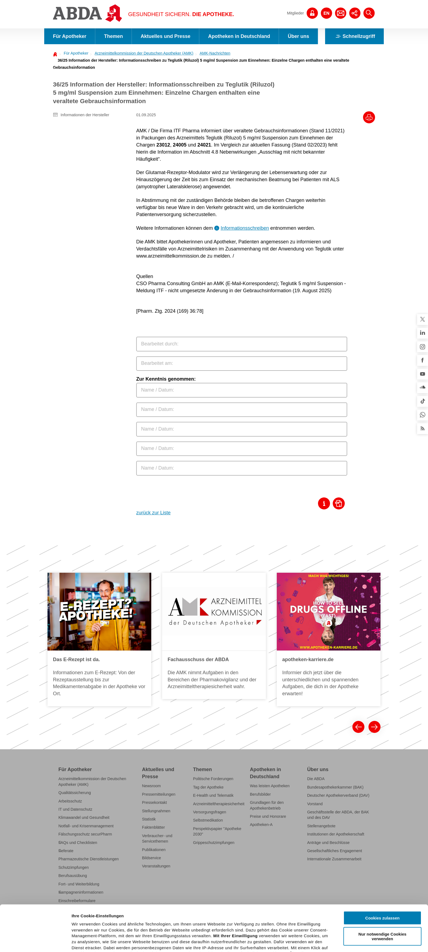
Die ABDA (316, 779)
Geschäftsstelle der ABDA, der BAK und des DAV (338, 815)
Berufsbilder (260, 794)
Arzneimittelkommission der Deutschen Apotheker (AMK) (144, 53)
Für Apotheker (69, 36)
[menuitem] (74, 53)
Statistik (149, 819)
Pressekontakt (154, 802)
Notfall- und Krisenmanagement (86, 826)
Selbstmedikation (208, 820)
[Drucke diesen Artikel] (369, 117)
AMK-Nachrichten (215, 53)
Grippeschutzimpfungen (213, 842)
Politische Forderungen (213, 779)
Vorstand (315, 804)
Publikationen (153, 849)
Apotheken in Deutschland (239, 36)
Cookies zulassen (382, 872)
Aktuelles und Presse (165, 36)
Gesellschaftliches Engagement (334, 851)
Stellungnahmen (156, 811)
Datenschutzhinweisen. (206, 925)
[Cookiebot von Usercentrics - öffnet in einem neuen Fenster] (35, 941)
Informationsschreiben (245, 228)
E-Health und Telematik (213, 795)
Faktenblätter (153, 827)
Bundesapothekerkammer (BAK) (335, 787)
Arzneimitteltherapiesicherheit (218, 804)
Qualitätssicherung (74, 792)
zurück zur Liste (153, 512)
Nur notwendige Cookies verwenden (382, 890)
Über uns (298, 36)
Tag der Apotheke (208, 787)
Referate (65, 851)
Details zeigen (290, 941)
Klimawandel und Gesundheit (83, 817)
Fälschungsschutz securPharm (85, 834)
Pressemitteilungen (158, 794)
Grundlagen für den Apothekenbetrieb (267, 805)
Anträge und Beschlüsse (328, 842)
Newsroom (151, 786)
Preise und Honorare (268, 816)
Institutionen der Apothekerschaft (335, 834)
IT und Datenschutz (75, 809)
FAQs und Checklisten (77, 842)
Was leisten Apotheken (270, 786)
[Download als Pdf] (340, 503)
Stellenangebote (321, 826)
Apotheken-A (261, 824)
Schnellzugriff (354, 36)
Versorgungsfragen (209, 812)
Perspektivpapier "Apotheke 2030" (217, 831)
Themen (113, 36)
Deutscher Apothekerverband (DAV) (338, 795)
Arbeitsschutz (70, 801)
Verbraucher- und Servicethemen (157, 838)
